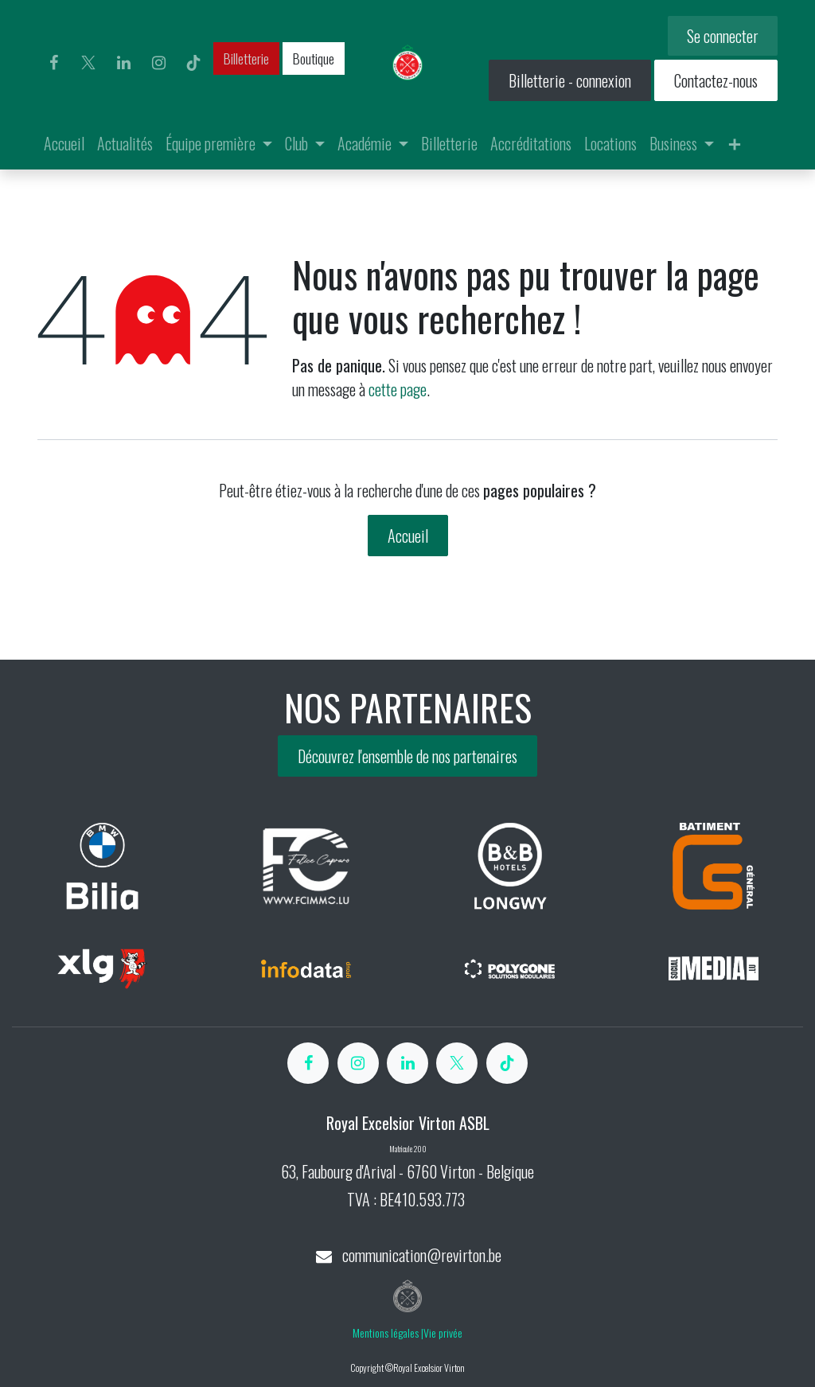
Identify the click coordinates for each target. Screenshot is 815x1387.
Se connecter (722, 36)
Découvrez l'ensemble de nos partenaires (407, 756)
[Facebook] (53, 63)
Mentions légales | (388, 1332)
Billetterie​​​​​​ (246, 58)
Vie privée (442, 1332)
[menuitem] (64, 143)
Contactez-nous (716, 80)
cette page (398, 389)
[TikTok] (193, 63)
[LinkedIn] (123, 63)
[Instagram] (158, 63)
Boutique (313, 58)
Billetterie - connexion (570, 80)
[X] (88, 63)
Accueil (408, 535)
